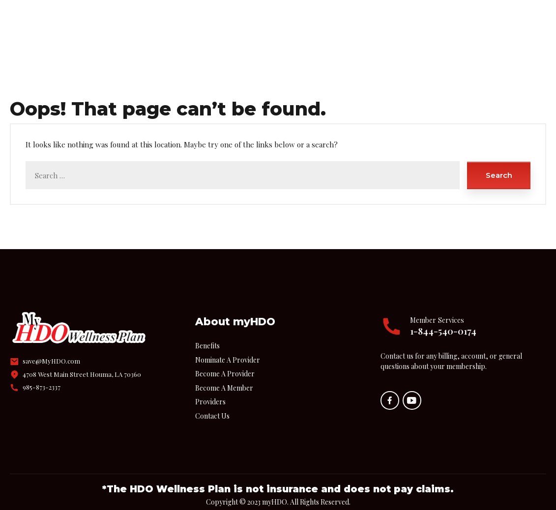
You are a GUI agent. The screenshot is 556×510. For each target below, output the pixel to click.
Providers (260, 21)
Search (499, 163)
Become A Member (224, 376)
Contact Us (212, 404)
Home (153, 21)
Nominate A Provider (227, 348)
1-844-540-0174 (443, 319)
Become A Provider (225, 362)
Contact (385, 21)
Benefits (203, 21)
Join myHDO (324, 21)
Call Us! (505, 16)
